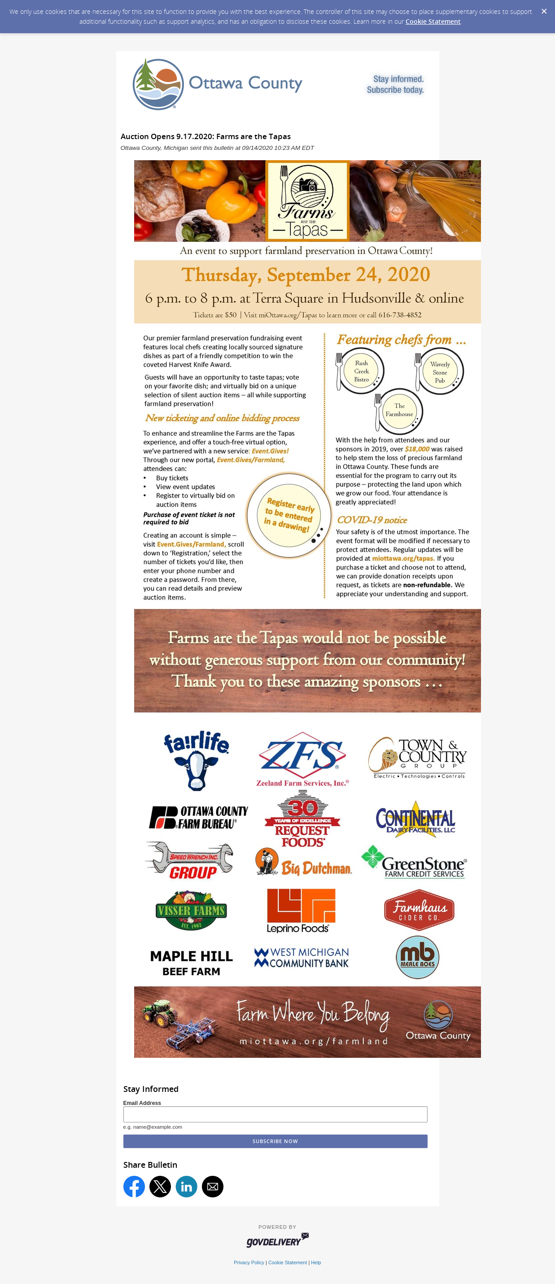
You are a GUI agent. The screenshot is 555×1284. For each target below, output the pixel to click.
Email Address (142, 1103)
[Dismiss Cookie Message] (544, 8)
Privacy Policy (249, 1262)
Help (316, 1262)
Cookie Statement (433, 21)
